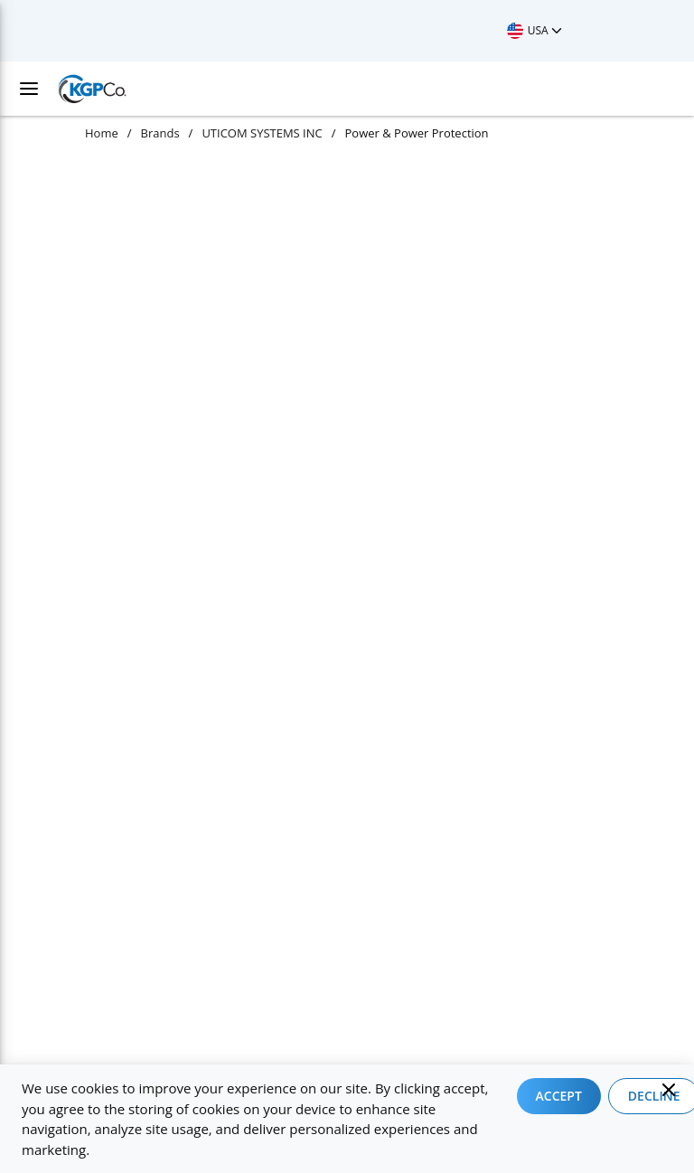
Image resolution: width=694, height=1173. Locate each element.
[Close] (669, 1090)
